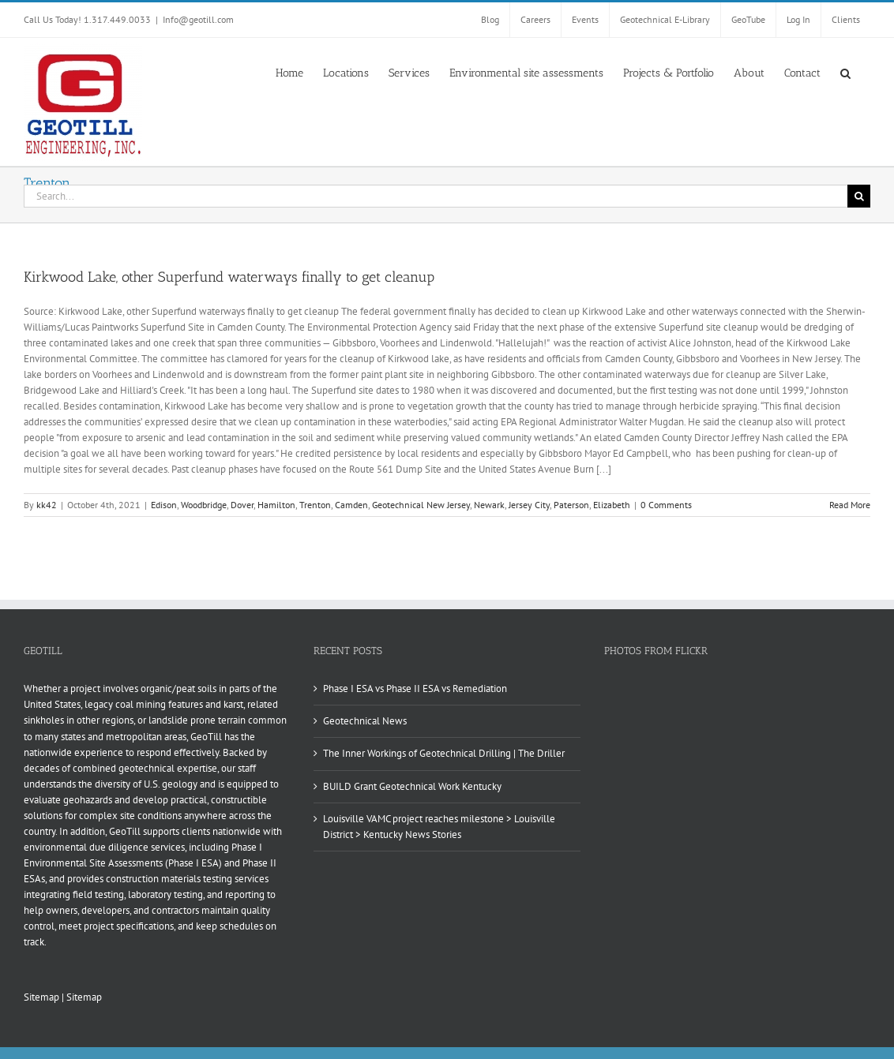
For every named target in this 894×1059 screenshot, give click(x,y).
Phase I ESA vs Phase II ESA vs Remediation (415, 688)
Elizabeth (611, 505)
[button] (845, 72)
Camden (351, 505)
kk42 (46, 505)
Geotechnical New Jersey (421, 505)
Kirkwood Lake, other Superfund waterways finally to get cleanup (229, 277)
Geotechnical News (365, 721)
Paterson (571, 505)
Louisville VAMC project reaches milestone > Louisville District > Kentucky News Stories (439, 826)
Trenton (315, 505)
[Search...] (435, 196)
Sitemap (41, 997)
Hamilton (276, 505)
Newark (489, 505)
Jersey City (529, 505)
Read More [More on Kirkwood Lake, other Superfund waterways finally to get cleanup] (849, 505)
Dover (242, 505)
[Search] (858, 196)
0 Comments (666, 505)
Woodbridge (204, 505)
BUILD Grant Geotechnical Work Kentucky (412, 786)
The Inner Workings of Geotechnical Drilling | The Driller (444, 753)
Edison (164, 505)
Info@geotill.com (198, 19)
